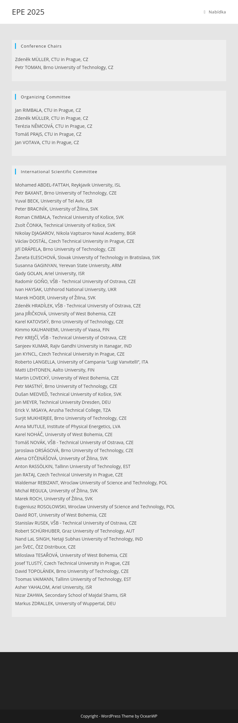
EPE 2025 (28, 11)
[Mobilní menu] (215, 12)
